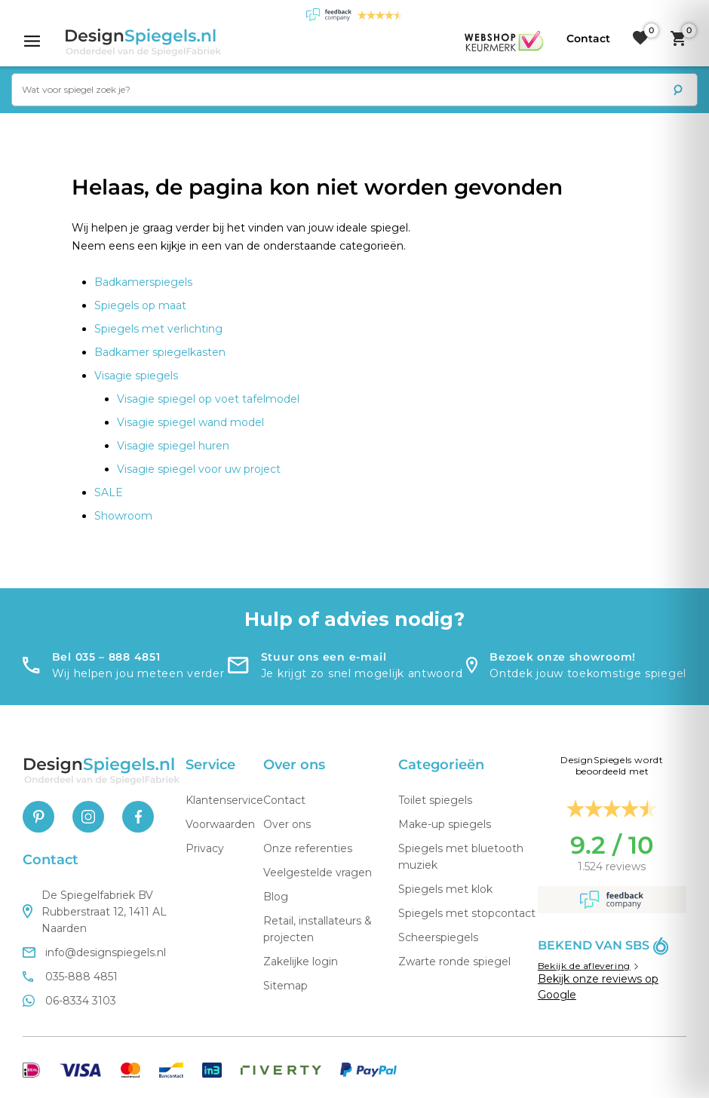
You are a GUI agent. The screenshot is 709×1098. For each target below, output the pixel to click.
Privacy (205, 848)
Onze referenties (307, 848)
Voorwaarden (220, 824)
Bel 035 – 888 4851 (106, 657)
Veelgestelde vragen (317, 872)
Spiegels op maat (140, 305)
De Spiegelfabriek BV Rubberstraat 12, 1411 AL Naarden (95, 911)
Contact (284, 800)
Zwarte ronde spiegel (454, 961)
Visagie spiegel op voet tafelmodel (208, 399)
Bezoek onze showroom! (563, 657)
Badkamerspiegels (143, 282)
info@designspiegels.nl (94, 952)
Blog (275, 896)
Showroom (123, 516)
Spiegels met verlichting (158, 329)
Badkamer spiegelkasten (160, 352)
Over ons (287, 824)
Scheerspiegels (438, 937)
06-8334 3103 (69, 1001)
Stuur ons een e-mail (324, 657)
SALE (108, 492)
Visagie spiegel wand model (190, 422)
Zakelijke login (300, 961)
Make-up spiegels (444, 824)
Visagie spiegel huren (173, 445)
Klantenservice (224, 800)
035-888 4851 (70, 976)
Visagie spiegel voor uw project (199, 469)
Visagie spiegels (136, 375)
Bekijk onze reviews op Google (598, 986)
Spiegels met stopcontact (467, 913)
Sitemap (285, 985)
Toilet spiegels (435, 800)
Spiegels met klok (445, 889)
